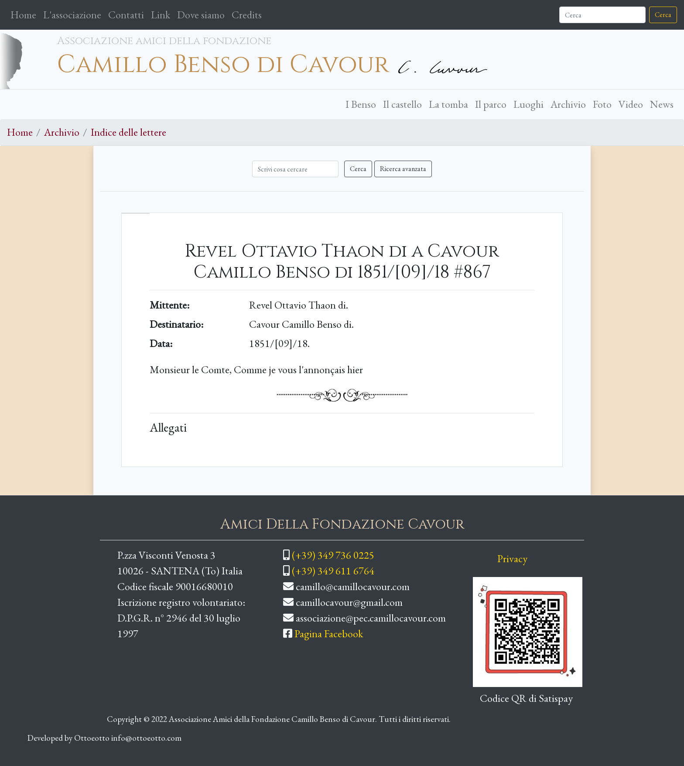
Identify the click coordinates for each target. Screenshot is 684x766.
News (662, 104)
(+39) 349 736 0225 (333, 555)
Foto (602, 104)
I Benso (360, 104)
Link (160, 14)
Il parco (490, 104)
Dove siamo (201, 14)
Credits (247, 14)
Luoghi (528, 104)
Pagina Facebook (328, 633)
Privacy (512, 558)
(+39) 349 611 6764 (333, 570)
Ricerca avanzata (403, 168)
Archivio (568, 104)
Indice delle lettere (128, 132)
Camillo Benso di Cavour (223, 64)
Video (631, 104)
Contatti (126, 14)
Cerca (663, 14)
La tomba (448, 104)
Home (25, 14)
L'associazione (72, 14)
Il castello (402, 104)
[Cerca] (602, 15)
